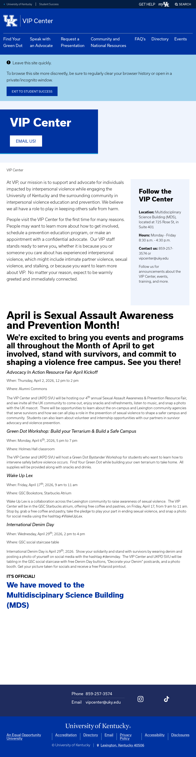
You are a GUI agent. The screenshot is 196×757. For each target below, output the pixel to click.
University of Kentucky (19, 4)
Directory (160, 38)
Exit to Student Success (32, 91)
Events (180, 38)
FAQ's (140, 38)
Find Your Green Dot (12, 42)
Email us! (26, 141)
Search (185, 4)
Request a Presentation (72, 42)
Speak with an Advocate (41, 42)
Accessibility (155, 735)
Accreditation (66, 735)
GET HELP (147, 4)
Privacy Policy (126, 736)
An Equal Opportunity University (24, 736)
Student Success (49, 4)
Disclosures (180, 735)
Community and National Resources (108, 42)
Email (109, 735)
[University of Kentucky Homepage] (98, 726)
